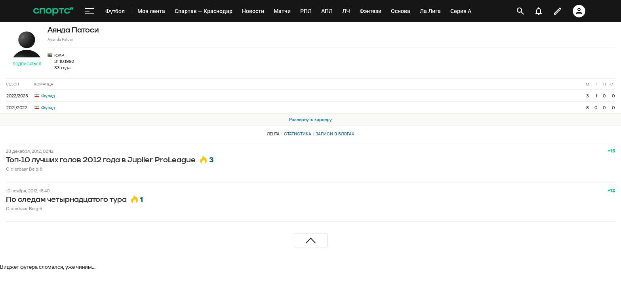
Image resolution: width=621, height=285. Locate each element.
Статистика (297, 134)
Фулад (44, 96)
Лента (273, 134)
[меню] (89, 11)
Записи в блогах (335, 134)
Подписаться (27, 63)
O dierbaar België (24, 169)
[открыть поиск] (520, 11)
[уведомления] (538, 11)
